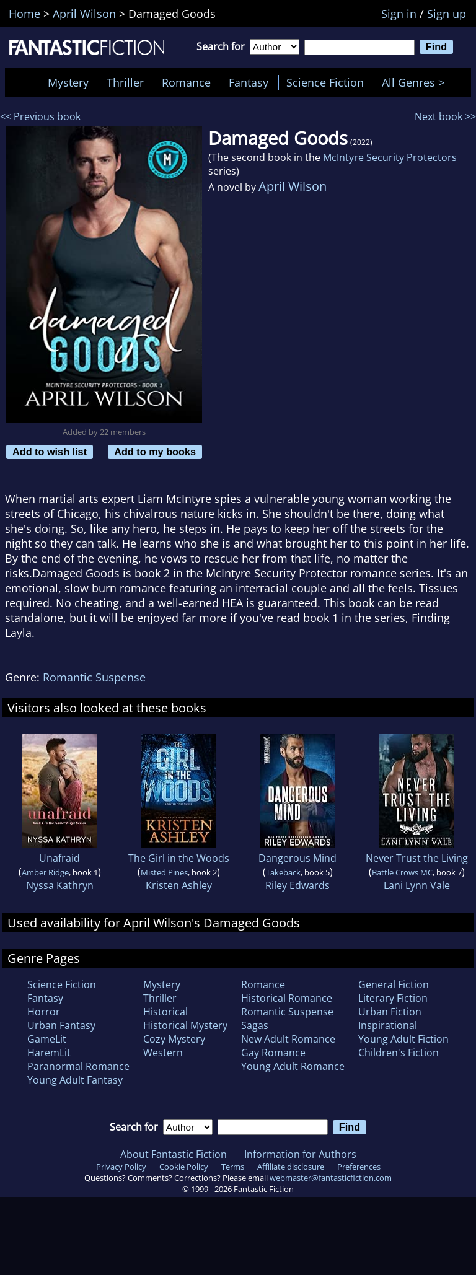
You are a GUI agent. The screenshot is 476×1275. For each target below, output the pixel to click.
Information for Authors (300, 1154)
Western (163, 1052)
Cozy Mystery (174, 1039)
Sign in (398, 13)
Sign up (446, 13)
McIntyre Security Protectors (390, 157)
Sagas (254, 1025)
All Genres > (416, 82)
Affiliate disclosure (290, 1166)
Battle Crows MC (402, 872)
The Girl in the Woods (178, 858)
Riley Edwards (297, 885)
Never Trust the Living (417, 858)
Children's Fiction (398, 1052)
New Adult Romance (288, 1039)
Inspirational (387, 1025)
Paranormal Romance (78, 1066)
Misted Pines (164, 872)
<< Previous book (40, 116)
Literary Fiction (393, 998)
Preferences (359, 1166)
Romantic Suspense (94, 677)
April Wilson (292, 186)
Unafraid (59, 858)
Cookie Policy (183, 1166)
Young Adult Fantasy (75, 1080)
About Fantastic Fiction (173, 1154)
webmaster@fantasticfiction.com (331, 1177)
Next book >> (445, 116)
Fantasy (248, 82)
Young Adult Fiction (403, 1039)
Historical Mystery (185, 1025)
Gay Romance (273, 1052)
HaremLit (49, 1052)
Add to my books (155, 451)
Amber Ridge (45, 872)
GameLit (46, 1039)
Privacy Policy (121, 1166)
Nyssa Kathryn (60, 885)
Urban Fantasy (61, 1025)
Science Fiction (325, 82)
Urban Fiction (389, 1012)
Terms (232, 1166)
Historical (165, 1012)
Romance (186, 82)
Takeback (283, 872)
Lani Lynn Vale (417, 885)
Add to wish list (49, 451)
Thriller (125, 82)
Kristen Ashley (179, 885)
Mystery (68, 82)
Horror (43, 1012)
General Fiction (393, 984)
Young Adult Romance (293, 1066)
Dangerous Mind (297, 858)
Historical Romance (286, 998)
